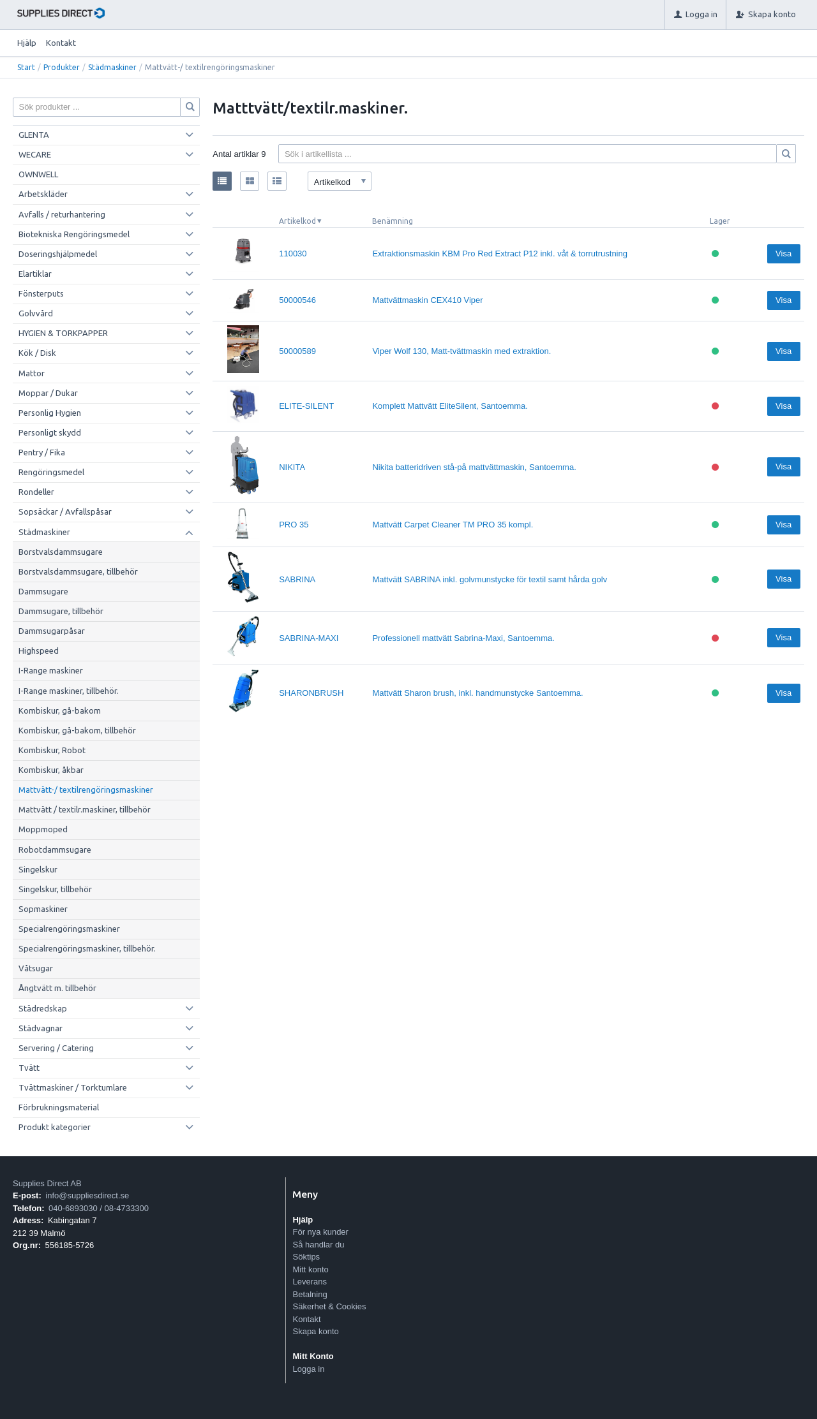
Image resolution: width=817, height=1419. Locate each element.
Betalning (309, 1294)
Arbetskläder (43, 193)
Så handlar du (318, 1244)
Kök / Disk (37, 352)
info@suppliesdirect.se (87, 1195)
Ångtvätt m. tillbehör (57, 987)
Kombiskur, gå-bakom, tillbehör (77, 730)
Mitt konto (310, 1269)
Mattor (32, 373)
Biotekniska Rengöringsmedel (74, 234)
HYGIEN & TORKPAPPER (63, 332)
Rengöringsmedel (51, 471)
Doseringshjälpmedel (58, 253)
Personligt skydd (50, 432)
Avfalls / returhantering (62, 214)
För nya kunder (320, 1232)
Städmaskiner (112, 67)
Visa (783, 253)
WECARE (35, 154)
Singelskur (38, 869)
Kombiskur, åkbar (51, 769)
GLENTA (34, 134)
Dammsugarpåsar (52, 630)
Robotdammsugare (55, 849)
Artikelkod (297, 221)
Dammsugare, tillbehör (61, 611)
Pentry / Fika (42, 452)
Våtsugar (36, 968)
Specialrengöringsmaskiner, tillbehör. (87, 948)
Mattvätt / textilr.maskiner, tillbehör (85, 809)
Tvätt (29, 1067)
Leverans (309, 1281)
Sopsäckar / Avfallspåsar (65, 511)
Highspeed (39, 650)
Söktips (306, 1256)
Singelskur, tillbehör (55, 889)
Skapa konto (315, 1331)
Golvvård (36, 313)
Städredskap (43, 1008)
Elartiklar (35, 273)
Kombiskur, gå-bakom (60, 710)
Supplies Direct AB (47, 1183)
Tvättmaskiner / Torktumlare (73, 1087)
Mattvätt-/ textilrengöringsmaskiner (86, 789)
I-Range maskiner (51, 670)
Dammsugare (43, 591)
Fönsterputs (41, 293)
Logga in (308, 1369)
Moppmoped (43, 829)
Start (26, 67)
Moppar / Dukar (48, 392)
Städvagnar (41, 1028)
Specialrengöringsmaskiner (69, 928)
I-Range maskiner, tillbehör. (69, 690)
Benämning (392, 221)
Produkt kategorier (55, 1126)
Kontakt (61, 42)
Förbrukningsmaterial (59, 1107)
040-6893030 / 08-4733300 (99, 1208)
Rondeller (36, 491)
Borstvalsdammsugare (61, 551)
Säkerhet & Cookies (329, 1306)
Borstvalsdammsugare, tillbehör (78, 571)
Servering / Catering (56, 1047)
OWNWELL (38, 174)
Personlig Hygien (50, 412)
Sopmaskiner (43, 908)
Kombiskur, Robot (52, 750)
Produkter (61, 67)
